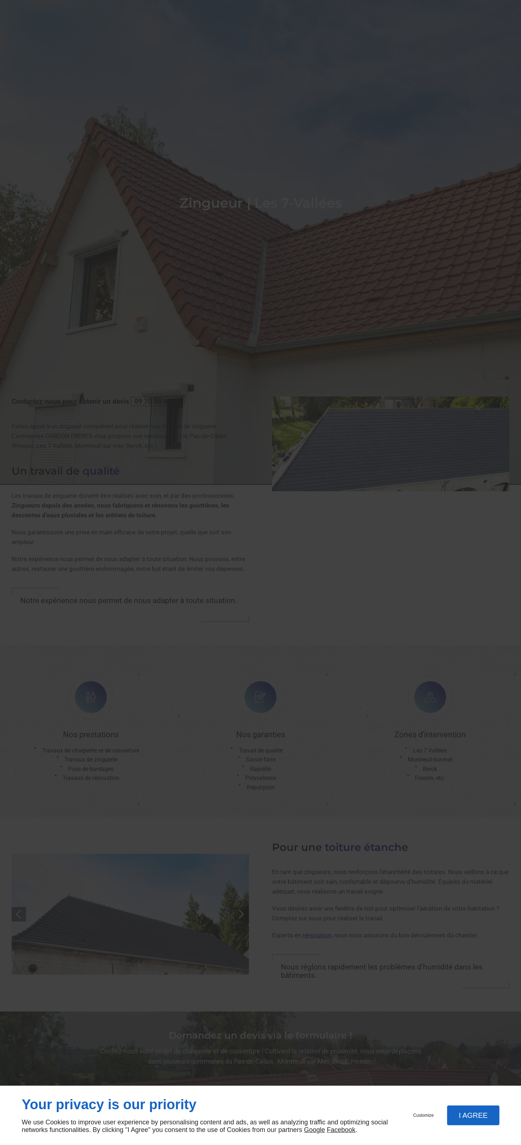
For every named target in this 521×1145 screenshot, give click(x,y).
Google (314, 1129)
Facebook (341, 1129)
